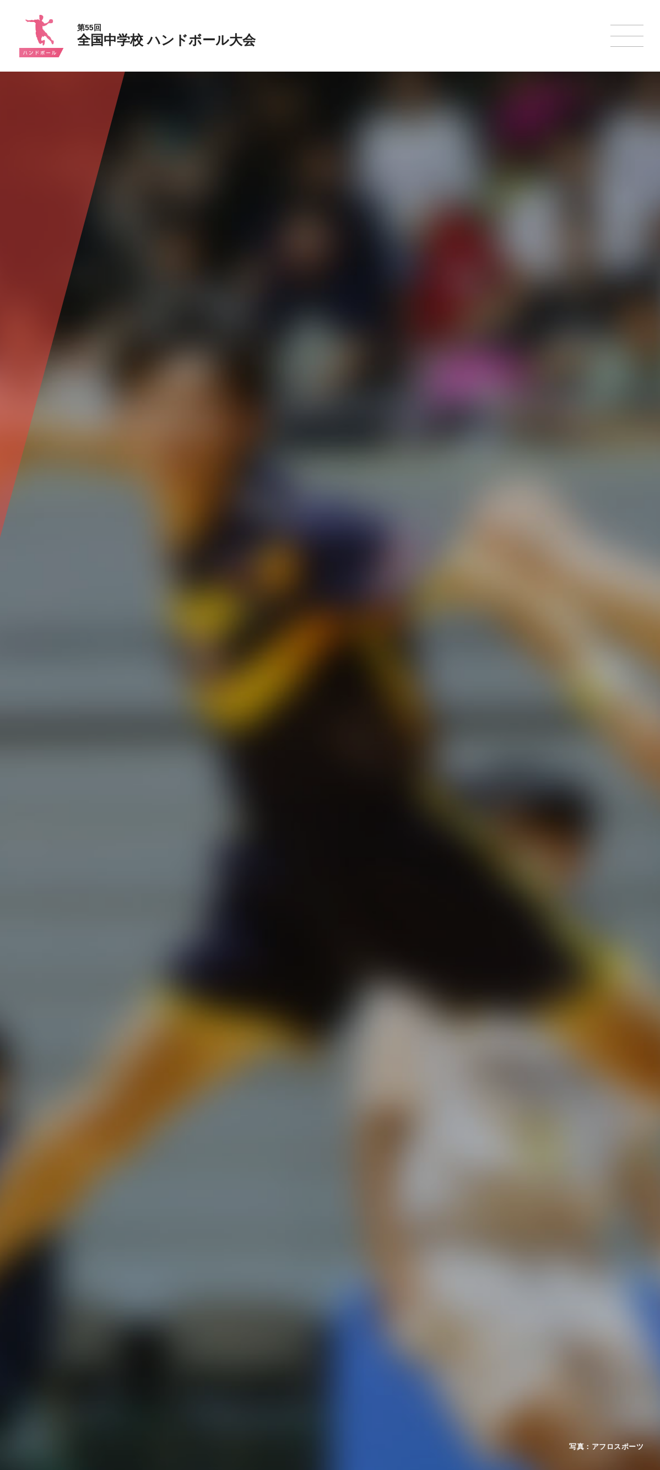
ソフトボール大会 (384, 1355)
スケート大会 (461, 1340)
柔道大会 (371, 1369)
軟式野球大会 (300, 1354)
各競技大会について (312, 1252)
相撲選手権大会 (464, 1297)
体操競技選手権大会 (310, 1369)
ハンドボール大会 (306, 1340)
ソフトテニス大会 (384, 1312)
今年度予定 (176, 1283)
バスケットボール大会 (313, 1312)
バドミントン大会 (384, 1340)
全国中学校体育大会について (206, 1252)
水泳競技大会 (300, 1297)
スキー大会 (457, 1326)
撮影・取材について (189, 1326)
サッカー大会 (300, 1326)
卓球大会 (371, 1326)
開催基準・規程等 (186, 1297)
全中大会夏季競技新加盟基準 (203, 1312)
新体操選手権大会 (384, 1283)
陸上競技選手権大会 (310, 1283)
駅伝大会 (454, 1312)
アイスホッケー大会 (471, 1355)
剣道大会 (454, 1283)
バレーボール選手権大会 (394, 1297)
